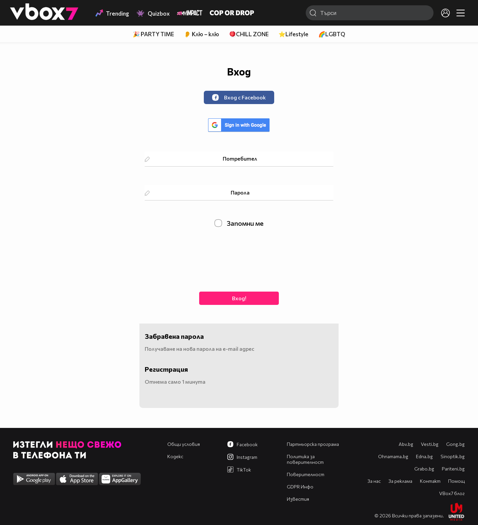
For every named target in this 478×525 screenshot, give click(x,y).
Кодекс (175, 456)
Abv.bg (406, 444)
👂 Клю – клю (201, 34)
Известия (298, 499)
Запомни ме (239, 223)
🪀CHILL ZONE (249, 34)
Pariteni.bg (453, 468)
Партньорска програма (313, 444)
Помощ (456, 481)
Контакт (430, 481)
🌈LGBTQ (331, 34)
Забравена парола (174, 336)
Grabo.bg (424, 468)
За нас (374, 481)
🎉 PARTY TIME (153, 34)
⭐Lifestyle (293, 34)
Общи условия (183, 444)
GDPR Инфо (300, 486)
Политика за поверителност (305, 459)
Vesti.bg (429, 444)
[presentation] (239, 259)
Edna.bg (424, 456)
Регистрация (166, 369)
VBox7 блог (452, 493)
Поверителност (305, 474)
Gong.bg (455, 444)
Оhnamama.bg (393, 456)
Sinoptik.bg (452, 456)
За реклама (400, 481)
